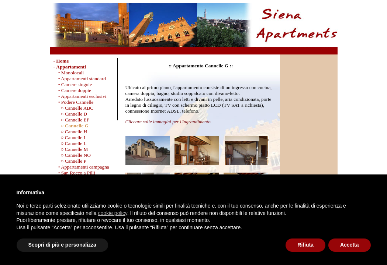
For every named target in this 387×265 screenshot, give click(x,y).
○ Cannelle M (70, 149)
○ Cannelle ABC (73, 108)
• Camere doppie (72, 90)
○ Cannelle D (70, 114)
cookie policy (112, 213)
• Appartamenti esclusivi (80, 96)
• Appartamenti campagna (81, 167)
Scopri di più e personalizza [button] (62, 245)
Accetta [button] (349, 245)
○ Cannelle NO (72, 155)
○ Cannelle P (70, 161)
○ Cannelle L (70, 143)
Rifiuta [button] (305, 245)
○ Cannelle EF (71, 120)
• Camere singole (72, 84)
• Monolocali (68, 72)
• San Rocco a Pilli (74, 173)
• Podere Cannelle (73, 102)
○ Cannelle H (70, 131)
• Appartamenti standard (79, 78)
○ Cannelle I (69, 137)
